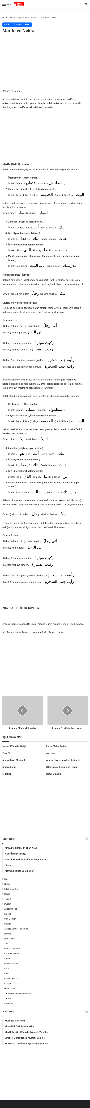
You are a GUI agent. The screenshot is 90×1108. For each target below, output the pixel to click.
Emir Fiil (6, 753)
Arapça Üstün (9, 767)
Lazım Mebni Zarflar (56, 746)
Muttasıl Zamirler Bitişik (14, 746)
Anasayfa (7, 17)
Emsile (7, 913)
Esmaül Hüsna (11, 978)
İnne (6, 973)
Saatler (7, 958)
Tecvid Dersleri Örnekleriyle (17, 993)
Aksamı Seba (10, 908)
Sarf (6, 879)
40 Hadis (8, 1003)
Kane (6, 968)
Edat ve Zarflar (11, 889)
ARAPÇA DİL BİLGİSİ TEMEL (44, 17)
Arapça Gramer (22, 17)
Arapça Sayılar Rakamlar (16, 928)
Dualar (7, 904)
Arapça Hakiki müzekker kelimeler (63, 760)
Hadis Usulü (10, 988)
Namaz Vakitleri (12, 948)
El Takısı (6, 774)
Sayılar (7, 923)
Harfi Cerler (9, 938)
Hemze (7, 933)
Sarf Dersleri (10, 918)
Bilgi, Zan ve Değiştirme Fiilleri (61, 767)
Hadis (7, 894)
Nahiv (7, 884)
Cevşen (7, 983)
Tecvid (7, 899)
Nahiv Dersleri (11, 963)
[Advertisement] (45, 61)
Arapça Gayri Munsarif (13, 760)
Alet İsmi (50, 753)
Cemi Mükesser (11, 953)
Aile (6, 943)
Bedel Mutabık (53, 774)
